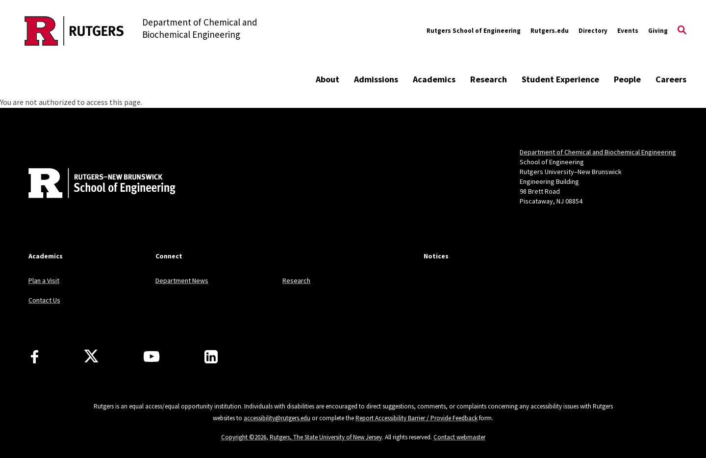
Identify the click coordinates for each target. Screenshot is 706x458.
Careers (671, 79)
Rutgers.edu (549, 30)
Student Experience (560, 79)
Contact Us (44, 300)
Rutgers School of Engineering (474, 30)
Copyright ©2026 (243, 437)
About (327, 79)
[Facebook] (34, 356)
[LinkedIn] (211, 356)
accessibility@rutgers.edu (277, 418)
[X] (91, 356)
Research (488, 79)
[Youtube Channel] (151, 356)
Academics (434, 79)
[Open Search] (682, 31)
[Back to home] (93, 184)
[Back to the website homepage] (74, 31)
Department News (181, 280)
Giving (658, 30)
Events (627, 30)
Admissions (376, 79)
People (627, 79)
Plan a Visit (43, 280)
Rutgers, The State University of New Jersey (326, 437)
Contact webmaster (459, 437)
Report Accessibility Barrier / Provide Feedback (416, 418)
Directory (593, 30)
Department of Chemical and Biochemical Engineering (598, 152)
